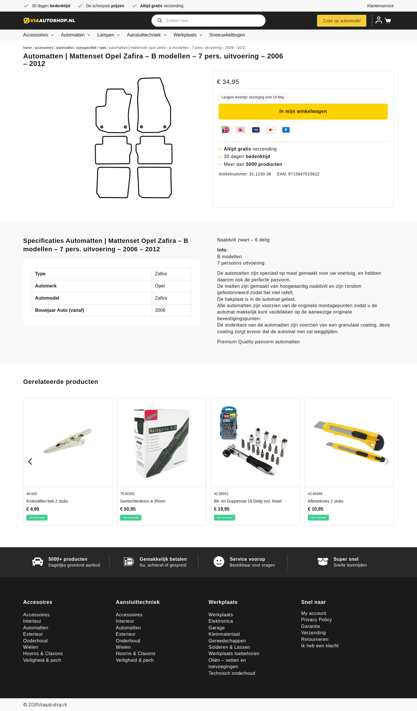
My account (313, 613)
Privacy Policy (316, 619)
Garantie (310, 626)
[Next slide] (387, 461)
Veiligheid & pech (42, 660)
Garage (217, 627)
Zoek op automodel (342, 20)
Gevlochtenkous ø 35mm (142, 501)
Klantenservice (380, 5)
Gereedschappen (227, 640)
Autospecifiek (86, 48)
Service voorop (247, 559)
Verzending (313, 632)
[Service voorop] (218, 561)
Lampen (109, 35)
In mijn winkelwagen (303, 111)
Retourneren (314, 639)
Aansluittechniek (148, 35)
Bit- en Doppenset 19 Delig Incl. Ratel (247, 501)
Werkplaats (188, 35)
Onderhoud (35, 640)
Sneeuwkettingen (227, 34)
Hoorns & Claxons (43, 653)
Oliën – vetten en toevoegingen (227, 663)
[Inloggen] (378, 20)
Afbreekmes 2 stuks (325, 501)
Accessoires (39, 35)
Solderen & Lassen (229, 647)
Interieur (32, 621)
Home (27, 48)
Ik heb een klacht (320, 645)
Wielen (30, 647)
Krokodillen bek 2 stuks (47, 501)
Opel (102, 48)
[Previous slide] (30, 461)
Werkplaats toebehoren (234, 653)
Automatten (76, 35)
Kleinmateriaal (224, 634)
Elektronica (221, 621)
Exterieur (33, 634)
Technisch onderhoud (232, 673)
